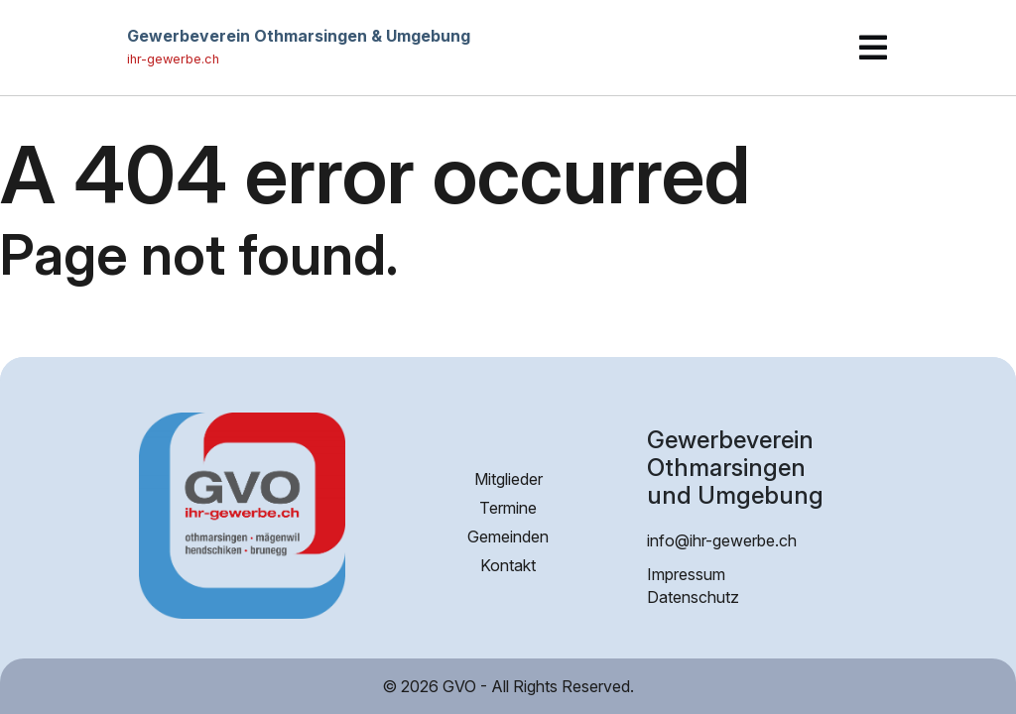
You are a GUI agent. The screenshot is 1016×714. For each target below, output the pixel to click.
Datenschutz (693, 597)
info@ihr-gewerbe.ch (722, 540)
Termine (508, 508)
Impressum (686, 574)
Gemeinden (508, 536)
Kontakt (508, 565)
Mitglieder (508, 479)
